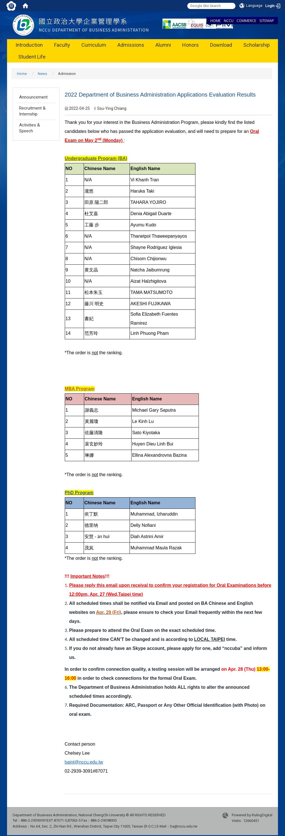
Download (221, 45)
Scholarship (256, 45)
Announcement (33, 97)
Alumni (163, 45)
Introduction (29, 45)
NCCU (228, 20)
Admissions (130, 45)
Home (22, 74)
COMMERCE (246, 20)
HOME (215, 20)
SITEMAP (266, 20)
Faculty (62, 45)
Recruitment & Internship (32, 111)
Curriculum (93, 45)
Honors (190, 45)
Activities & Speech (29, 127)
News (42, 74)
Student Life (32, 57)
